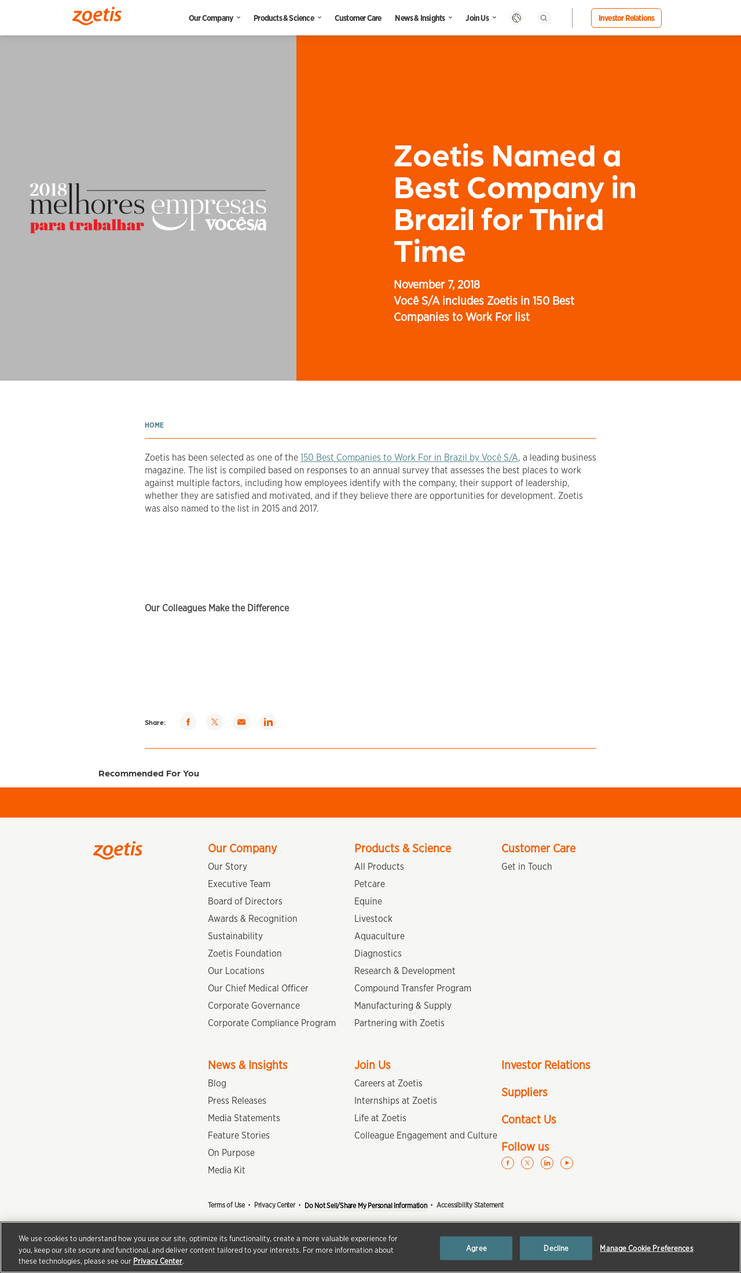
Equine (368, 901)
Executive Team (239, 883)
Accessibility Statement (470, 1205)
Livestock (373, 918)
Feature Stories (239, 1135)
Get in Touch (526, 866)
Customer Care (358, 18)
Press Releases (237, 1100)
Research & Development (405, 970)
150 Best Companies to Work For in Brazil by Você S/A (409, 467)
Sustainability (235, 936)
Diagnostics (378, 953)
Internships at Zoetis (395, 1100)
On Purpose (231, 1152)
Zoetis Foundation (245, 953)
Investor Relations (627, 18)
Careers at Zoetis (388, 1083)
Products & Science (284, 18)
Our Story (227, 866)
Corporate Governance (254, 1005)
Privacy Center (274, 1205)
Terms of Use (226, 1205)
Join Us (476, 18)
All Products (379, 866)
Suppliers (524, 1092)
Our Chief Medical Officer (258, 988)
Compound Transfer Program (412, 988)
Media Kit (226, 1170)
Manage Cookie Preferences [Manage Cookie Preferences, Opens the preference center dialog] (646, 1247)
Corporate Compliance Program (272, 1022)
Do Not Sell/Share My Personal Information (366, 1205)
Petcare (369, 883)
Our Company (211, 18)
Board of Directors (245, 901)
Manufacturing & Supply (403, 1005)
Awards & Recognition (253, 918)
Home (154, 425)
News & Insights (420, 18)
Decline (556, 1247)
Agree (476, 1247)
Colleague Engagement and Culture (425, 1135)
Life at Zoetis (380, 1118)
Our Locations (236, 970)
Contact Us (528, 1119)
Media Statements (244, 1118)
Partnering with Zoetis (399, 1022)
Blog (217, 1083)
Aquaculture (379, 936)
